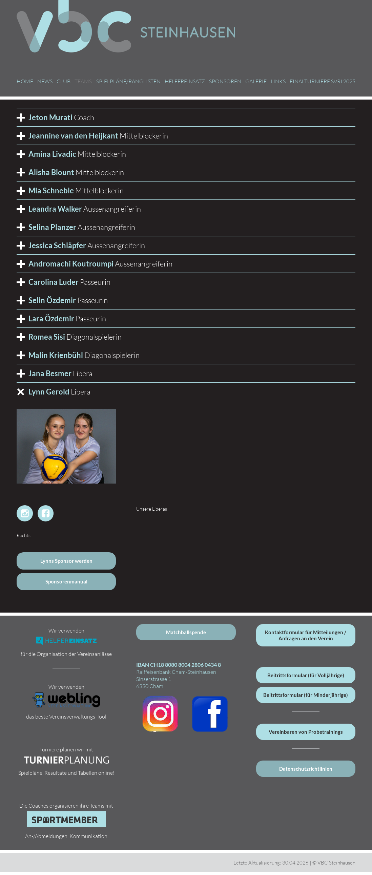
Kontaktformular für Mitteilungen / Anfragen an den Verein (305, 635)
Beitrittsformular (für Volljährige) (305, 675)
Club (63, 81)
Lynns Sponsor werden (66, 561)
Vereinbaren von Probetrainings (306, 732)
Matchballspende (186, 632)
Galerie (256, 81)
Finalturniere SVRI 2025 (322, 81)
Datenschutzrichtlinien (305, 769)
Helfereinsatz (185, 81)
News (45, 81)
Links (278, 81)
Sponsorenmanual (66, 581)
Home (25, 81)
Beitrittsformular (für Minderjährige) (305, 695)
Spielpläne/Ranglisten (128, 81)
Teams (83, 81)
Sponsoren (225, 81)
